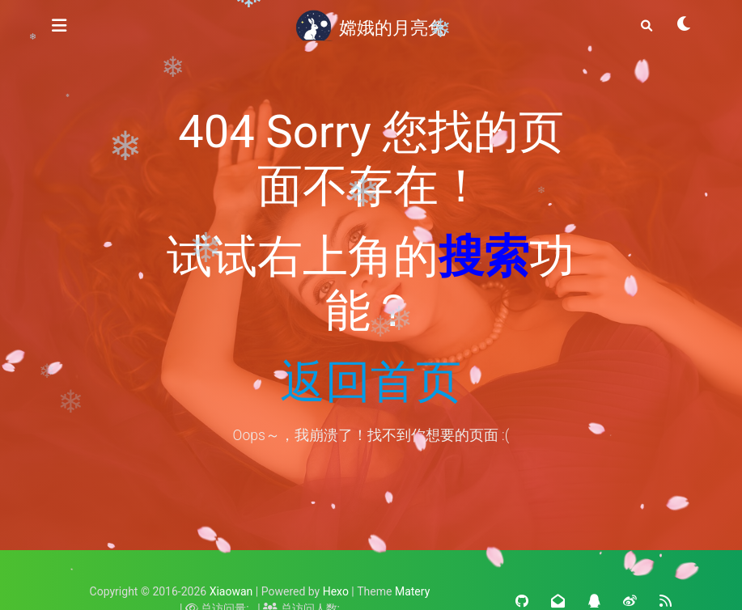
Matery (412, 591)
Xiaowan (231, 591)
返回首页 (370, 382)
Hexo (336, 591)
